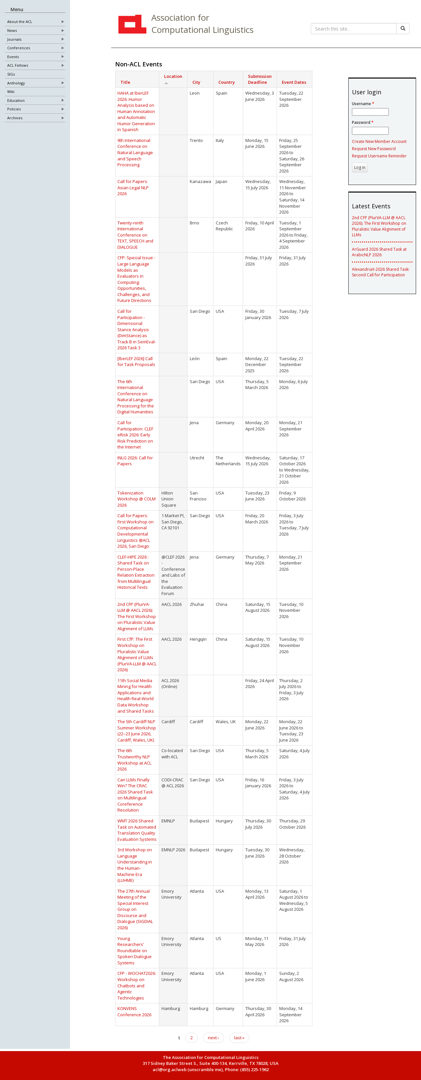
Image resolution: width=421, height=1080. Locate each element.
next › (213, 1038)
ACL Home (131, 24)
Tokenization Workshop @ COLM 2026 (136, 499)
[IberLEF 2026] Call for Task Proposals (136, 362)
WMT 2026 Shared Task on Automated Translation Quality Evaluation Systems (137, 830)
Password (363, 122)
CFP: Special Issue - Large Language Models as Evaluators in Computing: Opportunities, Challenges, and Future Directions (136, 279)
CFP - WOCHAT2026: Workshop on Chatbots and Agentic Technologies (136, 985)
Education (16, 100)
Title (125, 82)
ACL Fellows (17, 65)
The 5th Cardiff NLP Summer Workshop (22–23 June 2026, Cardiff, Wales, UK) (136, 731)
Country (226, 82)
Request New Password (374, 148)
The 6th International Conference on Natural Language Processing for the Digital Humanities (135, 397)
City (196, 82)
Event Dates (294, 82)
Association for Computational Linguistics (202, 23)
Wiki (10, 91)
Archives (14, 118)
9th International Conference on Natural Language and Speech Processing (135, 152)
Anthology (16, 83)
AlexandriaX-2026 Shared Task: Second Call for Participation (380, 272)
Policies (14, 109)
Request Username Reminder (379, 156)
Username (363, 103)
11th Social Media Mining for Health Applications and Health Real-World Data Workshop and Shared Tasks (135, 696)
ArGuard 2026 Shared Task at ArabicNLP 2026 (379, 252)
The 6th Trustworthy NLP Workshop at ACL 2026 (134, 759)
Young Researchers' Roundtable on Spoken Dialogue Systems (134, 950)
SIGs (11, 74)
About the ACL (19, 21)
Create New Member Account (379, 141)
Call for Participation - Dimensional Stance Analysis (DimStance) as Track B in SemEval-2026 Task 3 (136, 329)
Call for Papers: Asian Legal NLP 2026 (133, 187)
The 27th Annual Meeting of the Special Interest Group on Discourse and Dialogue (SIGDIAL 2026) (135, 909)
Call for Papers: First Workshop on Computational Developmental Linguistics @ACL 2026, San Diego (135, 531)
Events (13, 57)
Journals (14, 39)
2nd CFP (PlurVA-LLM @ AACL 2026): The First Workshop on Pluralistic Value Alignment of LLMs (136, 616)
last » (239, 1038)
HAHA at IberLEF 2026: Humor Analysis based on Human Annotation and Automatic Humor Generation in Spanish (136, 111)
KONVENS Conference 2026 (134, 1011)
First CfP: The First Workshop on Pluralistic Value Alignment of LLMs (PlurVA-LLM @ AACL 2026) (137, 654)
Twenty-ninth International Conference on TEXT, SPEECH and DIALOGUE (135, 235)
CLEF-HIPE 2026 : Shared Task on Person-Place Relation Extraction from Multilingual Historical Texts (136, 572)
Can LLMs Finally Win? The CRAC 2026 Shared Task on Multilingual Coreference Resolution (135, 795)
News (12, 30)
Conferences (18, 48)
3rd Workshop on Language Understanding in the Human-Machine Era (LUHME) (134, 865)
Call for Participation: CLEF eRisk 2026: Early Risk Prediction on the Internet (135, 435)
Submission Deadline (260, 79)
